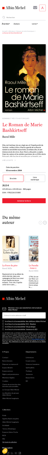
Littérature (11, 31)
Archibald (5, 425)
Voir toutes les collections (9, 442)
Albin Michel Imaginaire (10, 398)
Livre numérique (35, 178)
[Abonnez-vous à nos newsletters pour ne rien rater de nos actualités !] (34, 7)
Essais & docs (31, 361)
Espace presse (7, 371)
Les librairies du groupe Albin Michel (10, 394)
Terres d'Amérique (9, 429)
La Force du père (9, 265)
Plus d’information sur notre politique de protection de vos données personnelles (24, 342)
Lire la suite (9, 160)
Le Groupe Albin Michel (10, 390)
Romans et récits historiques (25, 31)
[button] (5, 451)
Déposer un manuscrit (10, 364)
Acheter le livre (24, 201)
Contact (5, 357)
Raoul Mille (8, 136)
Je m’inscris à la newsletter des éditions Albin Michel (25, 321)
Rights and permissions (10, 374)
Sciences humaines (32, 364)
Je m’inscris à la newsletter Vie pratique (20, 326)
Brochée (13, 178)
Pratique (29, 371)
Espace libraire (7, 368)
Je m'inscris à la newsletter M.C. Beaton (20, 324)
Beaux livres (30, 378)
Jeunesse (29, 374)
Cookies (5, 381)
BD (27, 381)
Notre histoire (7, 361)
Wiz (3, 439)
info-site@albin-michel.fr (38, 339)
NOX (4, 435)
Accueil (4, 31)
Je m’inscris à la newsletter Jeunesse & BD (21, 329)
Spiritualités (30, 368)
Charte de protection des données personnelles (11, 385)
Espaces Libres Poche (10, 432)
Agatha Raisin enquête (10, 419)
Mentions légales (8, 378)
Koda (4, 415)
